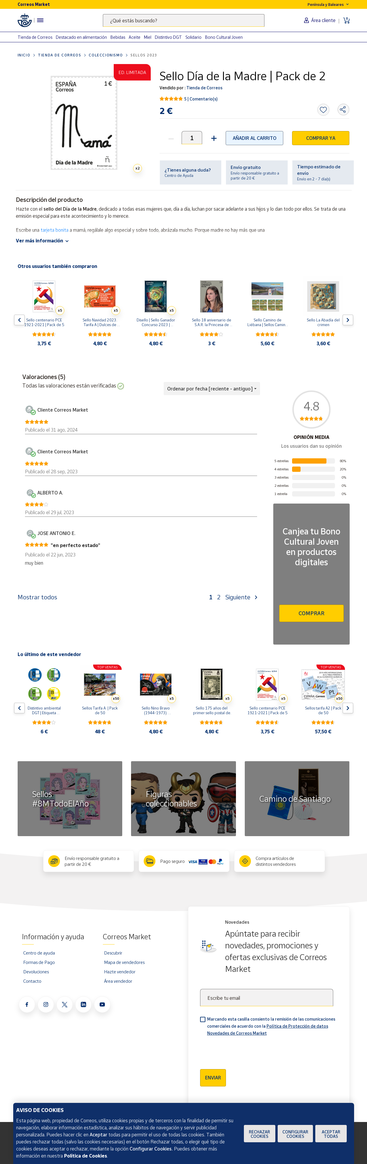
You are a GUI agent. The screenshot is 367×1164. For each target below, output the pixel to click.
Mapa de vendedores (124, 962)
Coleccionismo (106, 55)
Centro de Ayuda (179, 175)
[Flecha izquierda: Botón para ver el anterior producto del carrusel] (19, 320)
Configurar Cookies (295, 1134)
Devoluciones (36, 971)
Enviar (213, 1078)
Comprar (311, 613)
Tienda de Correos (35, 37)
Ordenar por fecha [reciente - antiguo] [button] (210, 389)
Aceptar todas (331, 1134)
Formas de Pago (39, 962)
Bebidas (117, 37)
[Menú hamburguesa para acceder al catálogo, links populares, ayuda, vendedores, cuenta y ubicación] (40, 20)
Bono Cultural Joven (224, 37)
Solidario (193, 37)
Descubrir (113, 952)
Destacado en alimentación (81, 37)
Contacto (32, 981)
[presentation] (244, 1050)
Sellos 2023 (143, 55)
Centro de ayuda (39, 952)
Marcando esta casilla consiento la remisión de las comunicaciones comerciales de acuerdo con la (271, 1026)
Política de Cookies (85, 1156)
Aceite (134, 37)
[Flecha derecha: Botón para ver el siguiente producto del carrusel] (348, 320)
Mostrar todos (37, 597)
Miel (147, 37)
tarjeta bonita (54, 230)
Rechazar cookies (259, 1134)
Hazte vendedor (119, 971)
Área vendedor (118, 981)
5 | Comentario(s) (201, 98)
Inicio (24, 55)
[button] (213, 137)
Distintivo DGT (168, 37)
